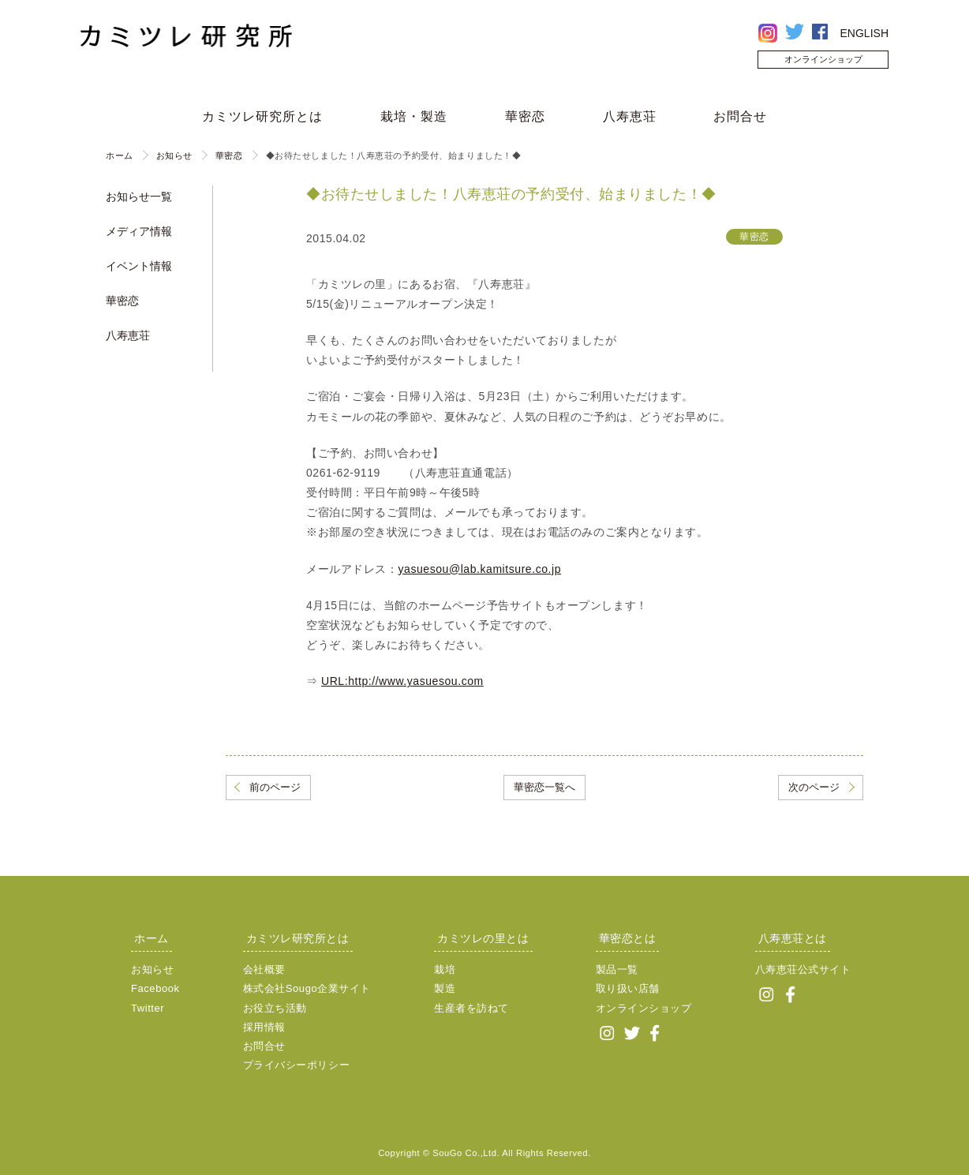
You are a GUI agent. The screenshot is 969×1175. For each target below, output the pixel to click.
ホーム (119, 155)
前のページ (275, 787)
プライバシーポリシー (296, 1065)
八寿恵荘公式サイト (803, 969)
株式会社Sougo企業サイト (307, 988)
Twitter (147, 1008)
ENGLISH (864, 33)
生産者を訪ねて (471, 1008)
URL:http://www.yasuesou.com (402, 681)
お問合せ (740, 116)
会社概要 (264, 969)
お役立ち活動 (275, 1008)
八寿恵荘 (630, 116)
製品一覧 (617, 969)
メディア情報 (139, 231)
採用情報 (264, 1027)
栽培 (444, 969)
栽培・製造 (413, 116)
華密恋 (525, 116)
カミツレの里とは (483, 938)
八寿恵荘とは (792, 938)
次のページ (814, 787)
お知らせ (174, 155)
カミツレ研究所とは (262, 116)
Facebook (155, 988)
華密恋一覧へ (544, 787)
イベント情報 (139, 266)
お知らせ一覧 (139, 196)
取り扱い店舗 (628, 988)
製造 (444, 988)
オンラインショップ (823, 59)
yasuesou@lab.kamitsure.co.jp (479, 569)
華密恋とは (628, 938)
